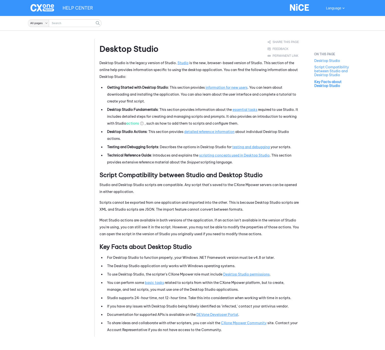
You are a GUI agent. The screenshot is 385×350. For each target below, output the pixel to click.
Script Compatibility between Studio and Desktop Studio (331, 71)
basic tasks (154, 282)
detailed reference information (209, 132)
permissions (246, 274)
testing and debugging (251, 147)
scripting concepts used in (234, 155)
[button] (38, 23)
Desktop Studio (327, 60)
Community (244, 323)
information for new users (227, 87)
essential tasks (245, 109)
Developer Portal (217, 314)
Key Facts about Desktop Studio (328, 84)
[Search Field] (64, 23)
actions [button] (132, 123)
